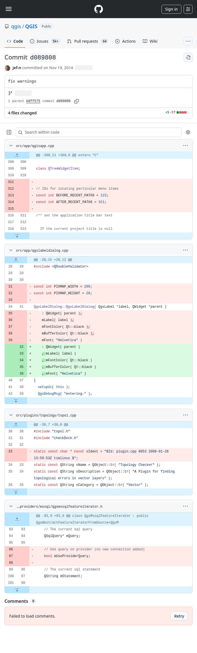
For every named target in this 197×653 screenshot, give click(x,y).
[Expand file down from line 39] (16, 400)
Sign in (171, 9)
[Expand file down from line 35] (16, 491)
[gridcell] (98, 155)
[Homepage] (98, 9)
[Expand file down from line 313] (17, 235)
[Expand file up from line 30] (16, 424)
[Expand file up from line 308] (17, 155)
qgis (16, 26)
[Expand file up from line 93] (17, 519)
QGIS (31, 26)
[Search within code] (96, 132)
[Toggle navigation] (8, 9)
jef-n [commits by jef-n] (17, 67)
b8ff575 (33, 101)
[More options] (185, 145)
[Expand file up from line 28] (16, 260)
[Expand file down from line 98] (17, 589)
